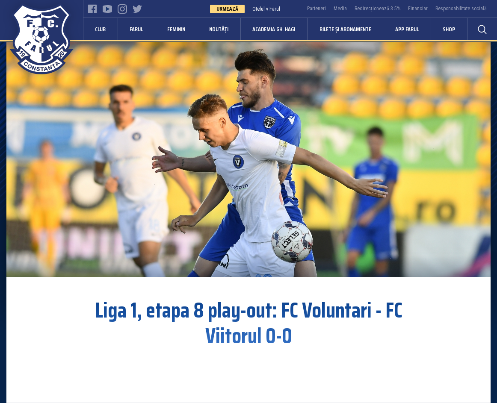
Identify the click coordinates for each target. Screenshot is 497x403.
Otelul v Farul (266, 9)
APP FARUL (407, 29)
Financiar (418, 9)
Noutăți (218, 29)
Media (340, 9)
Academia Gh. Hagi (273, 29)
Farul (136, 29)
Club (100, 29)
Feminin (176, 29)
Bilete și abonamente (345, 29)
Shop (449, 29)
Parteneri (316, 9)
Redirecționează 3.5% (377, 9)
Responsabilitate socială (461, 9)
